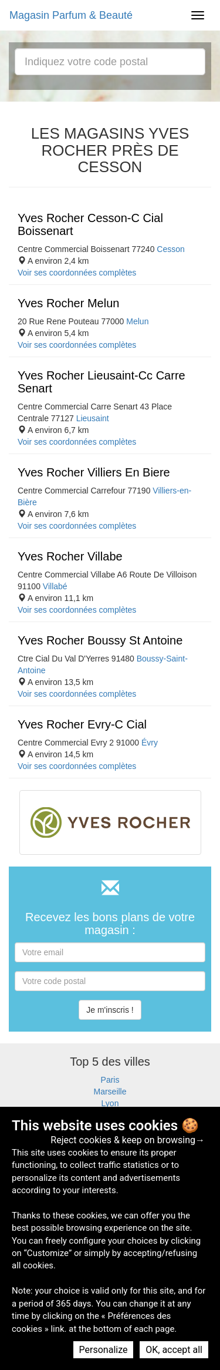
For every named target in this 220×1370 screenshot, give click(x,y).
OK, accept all (173, 1349)
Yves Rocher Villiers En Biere (94, 472)
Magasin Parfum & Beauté (71, 15)
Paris (110, 1079)
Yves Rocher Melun (68, 303)
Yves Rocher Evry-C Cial (82, 724)
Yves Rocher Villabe (70, 556)
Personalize (103, 1349)
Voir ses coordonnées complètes (77, 272)
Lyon (110, 1103)
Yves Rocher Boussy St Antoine (100, 640)
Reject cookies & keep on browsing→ (127, 1140)
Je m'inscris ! (109, 1010)
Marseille (109, 1091)
